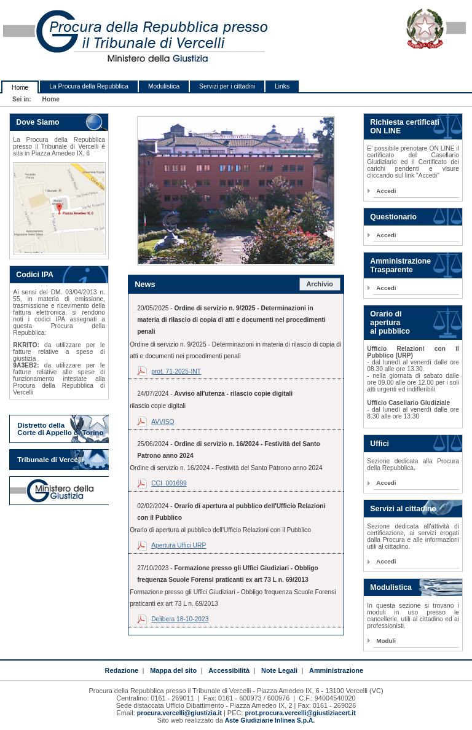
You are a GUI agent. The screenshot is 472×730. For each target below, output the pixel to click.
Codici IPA (34, 274)
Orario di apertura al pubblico (390, 323)
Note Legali (279, 670)
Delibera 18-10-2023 (179, 619)
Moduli (386, 640)
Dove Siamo (37, 122)
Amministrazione (336, 670)
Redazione (121, 670)
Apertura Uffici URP (178, 545)
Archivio (319, 284)
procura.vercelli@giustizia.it (179, 713)
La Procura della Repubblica (88, 86)
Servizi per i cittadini (227, 86)
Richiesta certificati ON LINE (404, 126)
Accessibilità (229, 670)
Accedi (386, 190)
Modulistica (163, 86)
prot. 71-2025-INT (176, 371)
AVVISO (162, 421)
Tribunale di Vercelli (50, 459)
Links (282, 86)
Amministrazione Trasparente (400, 265)
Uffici (379, 443)
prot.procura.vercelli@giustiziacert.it (300, 713)
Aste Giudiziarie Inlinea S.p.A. (270, 720)
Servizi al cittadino (403, 508)
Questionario (393, 217)
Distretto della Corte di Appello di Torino (60, 429)
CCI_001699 (168, 483)
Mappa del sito (173, 670)
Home (20, 87)
